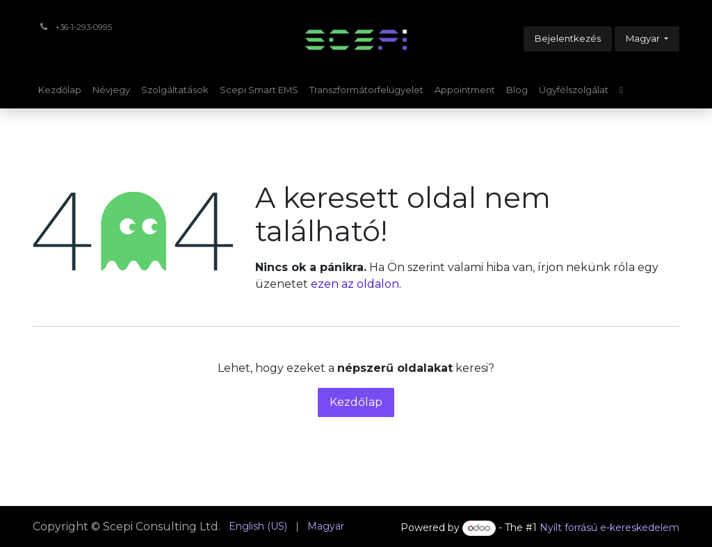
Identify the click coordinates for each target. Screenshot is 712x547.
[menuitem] (60, 90)
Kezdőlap (356, 402)
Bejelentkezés (568, 38)
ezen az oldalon (355, 284)
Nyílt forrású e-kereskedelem (609, 527)
